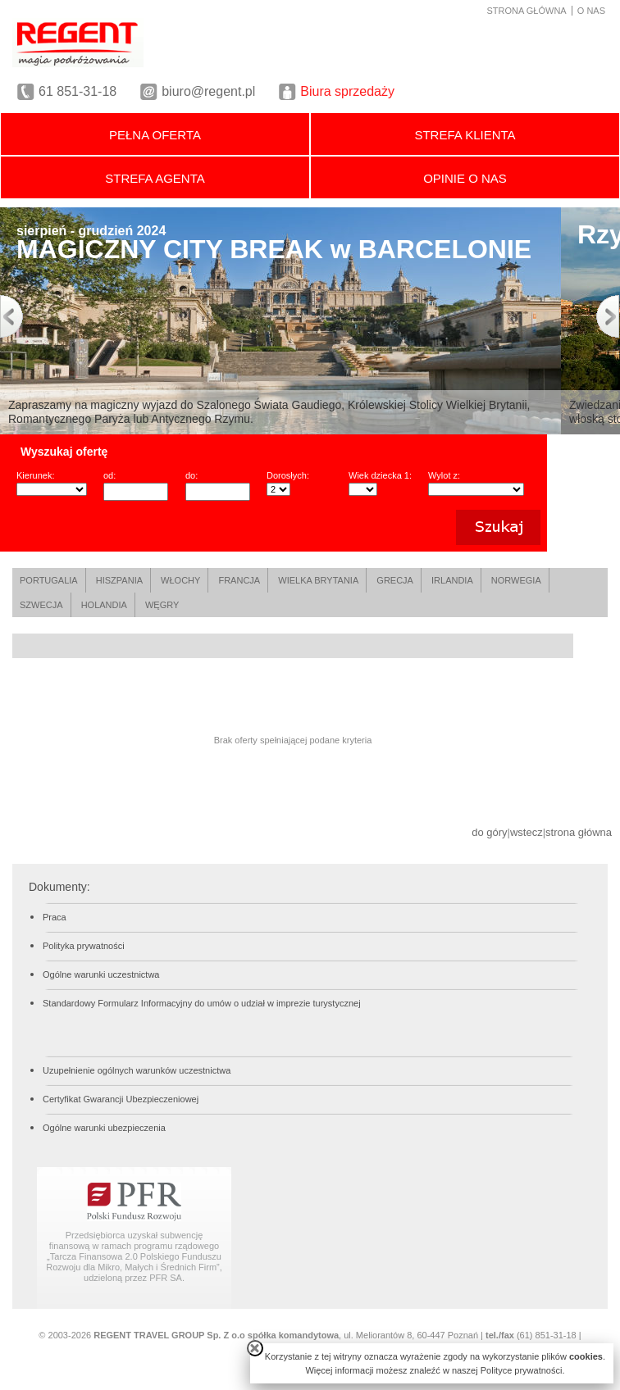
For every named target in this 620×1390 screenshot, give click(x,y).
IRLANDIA (452, 580)
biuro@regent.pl (208, 91)
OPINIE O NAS (465, 178)
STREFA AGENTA (154, 178)
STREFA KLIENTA (464, 135)
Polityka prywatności (84, 946)
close (255, 1348)
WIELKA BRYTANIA (318, 580)
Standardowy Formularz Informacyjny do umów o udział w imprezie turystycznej (202, 1003)
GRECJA (394, 580)
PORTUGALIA (49, 580)
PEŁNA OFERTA (155, 135)
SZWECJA (41, 605)
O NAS (591, 11)
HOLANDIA (104, 605)
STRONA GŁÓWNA (527, 11)
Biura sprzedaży (347, 91)
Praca (54, 917)
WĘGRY (162, 605)
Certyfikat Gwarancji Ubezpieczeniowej (120, 1099)
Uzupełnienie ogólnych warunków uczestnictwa (136, 1070)
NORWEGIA (516, 580)
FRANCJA (239, 580)
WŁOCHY (180, 580)
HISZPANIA (119, 580)
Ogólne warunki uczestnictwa (101, 974)
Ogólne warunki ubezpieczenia (104, 1128)
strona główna (578, 832)
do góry (489, 832)
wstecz (526, 832)
